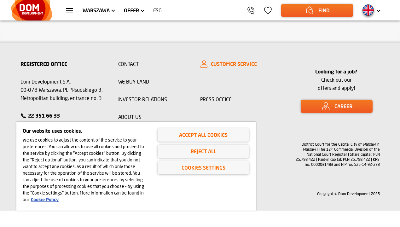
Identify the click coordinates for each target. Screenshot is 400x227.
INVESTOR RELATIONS (142, 99)
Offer (131, 10)
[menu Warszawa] (69, 11)
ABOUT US (130, 117)
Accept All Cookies (203, 135)
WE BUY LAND (133, 81)
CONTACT (128, 64)
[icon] (268, 10)
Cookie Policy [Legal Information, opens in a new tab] (45, 199)
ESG (157, 10)
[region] (136, 166)
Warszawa (96, 10)
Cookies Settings (203, 168)
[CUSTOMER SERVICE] (241, 64)
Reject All (203, 151)
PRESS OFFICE (216, 99)
